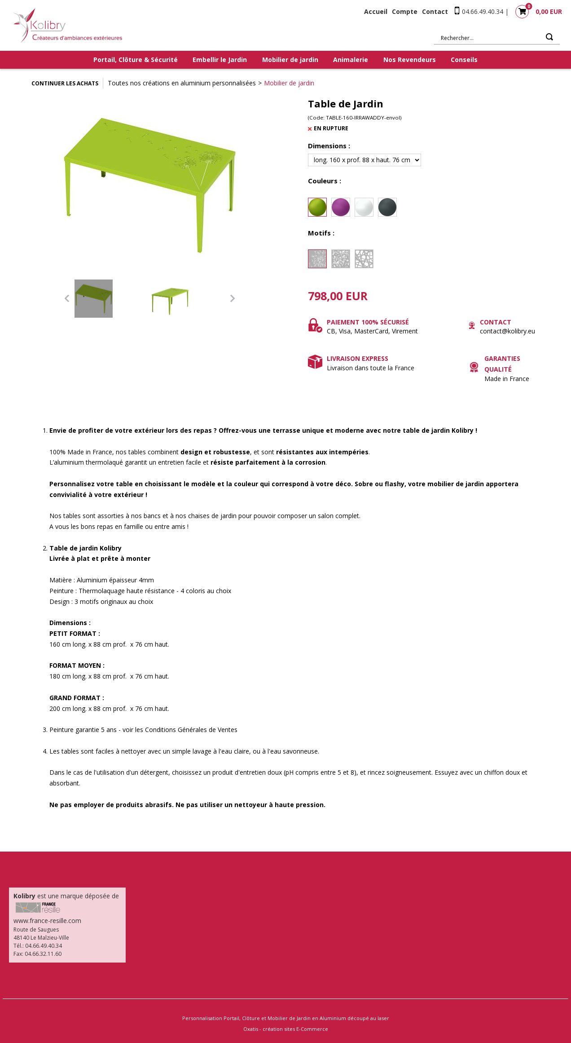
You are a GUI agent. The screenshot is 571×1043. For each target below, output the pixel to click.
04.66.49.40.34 (482, 11)
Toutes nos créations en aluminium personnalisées (182, 83)
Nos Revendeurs (409, 59)
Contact (435, 11)
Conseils (464, 59)
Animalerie (350, 59)
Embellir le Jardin (220, 59)
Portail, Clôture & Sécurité (135, 59)
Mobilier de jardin (290, 59)
